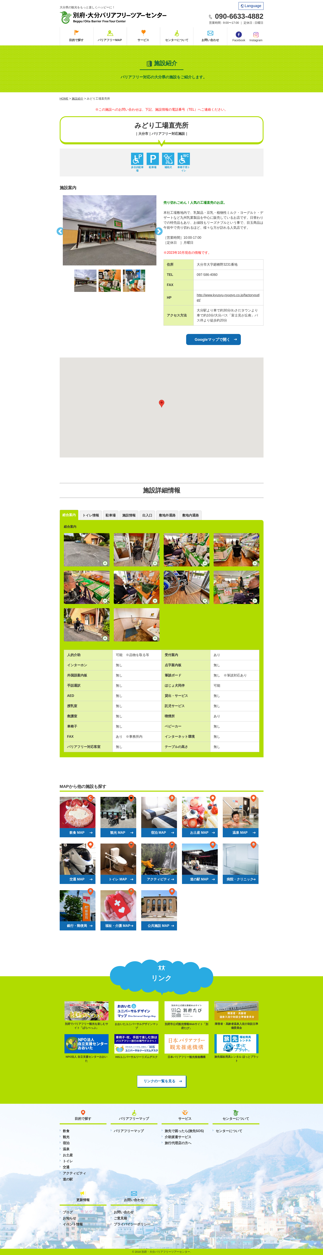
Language (251, 6)
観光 (66, 1137)
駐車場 (111, 515)
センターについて (176, 40)
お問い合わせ (210, 40)
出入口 (147, 515)
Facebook (239, 36)
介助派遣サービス (178, 1137)
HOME (64, 98)
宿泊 (66, 1143)
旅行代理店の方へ (178, 1143)
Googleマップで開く (212, 339)
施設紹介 (77, 98)
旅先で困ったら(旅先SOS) (184, 1131)
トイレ (68, 1161)
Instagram (256, 36)
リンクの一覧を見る (159, 1081)
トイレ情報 (90, 515)
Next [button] (159, 230)
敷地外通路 (167, 515)
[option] (109, 230)
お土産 (68, 1155)
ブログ (68, 1212)
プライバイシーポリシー (132, 1224)
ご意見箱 (120, 1218)
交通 (66, 1167)
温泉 (66, 1149)
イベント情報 (73, 1224)
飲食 (66, 1131)
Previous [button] (60, 230)
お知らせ (69, 1218)
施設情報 (129, 515)
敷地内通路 (190, 515)
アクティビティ (74, 1173)
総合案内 (69, 515)
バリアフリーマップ (129, 1131)
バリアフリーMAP (110, 40)
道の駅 (68, 1179)
